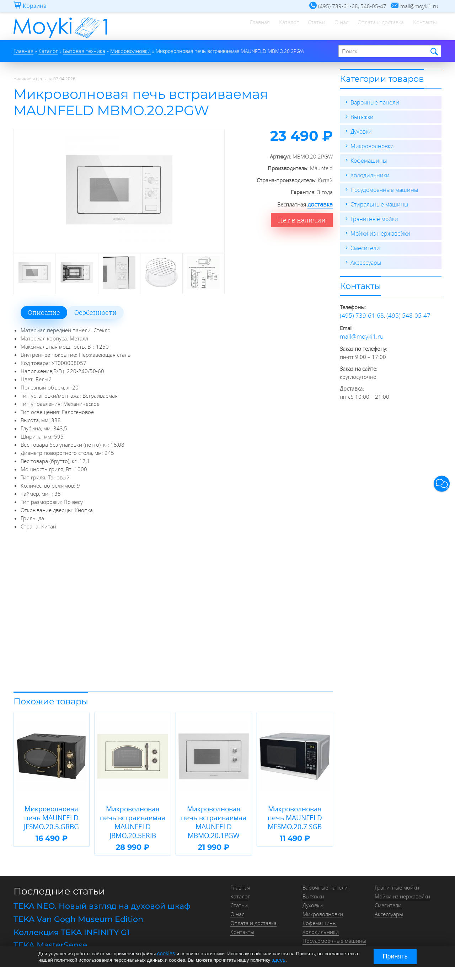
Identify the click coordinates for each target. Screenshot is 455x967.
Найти (433, 51)
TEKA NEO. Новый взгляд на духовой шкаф (93, 892)
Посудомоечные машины (382, 186)
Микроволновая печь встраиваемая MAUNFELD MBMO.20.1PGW (214, 814)
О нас (320, 26)
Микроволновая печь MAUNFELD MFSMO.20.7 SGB (295, 814)
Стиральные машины (377, 201)
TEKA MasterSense (47, 927)
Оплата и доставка (368, 26)
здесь (278, 959)
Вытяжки (361, 115)
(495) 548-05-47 (402, 310)
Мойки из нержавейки (378, 229)
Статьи (286, 26)
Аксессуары (364, 258)
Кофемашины (367, 158)
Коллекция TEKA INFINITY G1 (66, 915)
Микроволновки (370, 144)
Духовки (360, 130)
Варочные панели (373, 101)
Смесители (363, 243)
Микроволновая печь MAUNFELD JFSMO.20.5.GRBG (51, 814)
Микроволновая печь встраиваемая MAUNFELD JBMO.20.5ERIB (133, 814)
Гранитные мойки (372, 215)
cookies (165, 953)
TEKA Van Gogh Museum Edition (73, 903)
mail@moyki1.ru (359, 330)
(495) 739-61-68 (360, 310)
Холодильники (368, 172)
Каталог (250, 26)
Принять (395, 956)
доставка (322, 203)
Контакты (421, 26)
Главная (213, 26)
